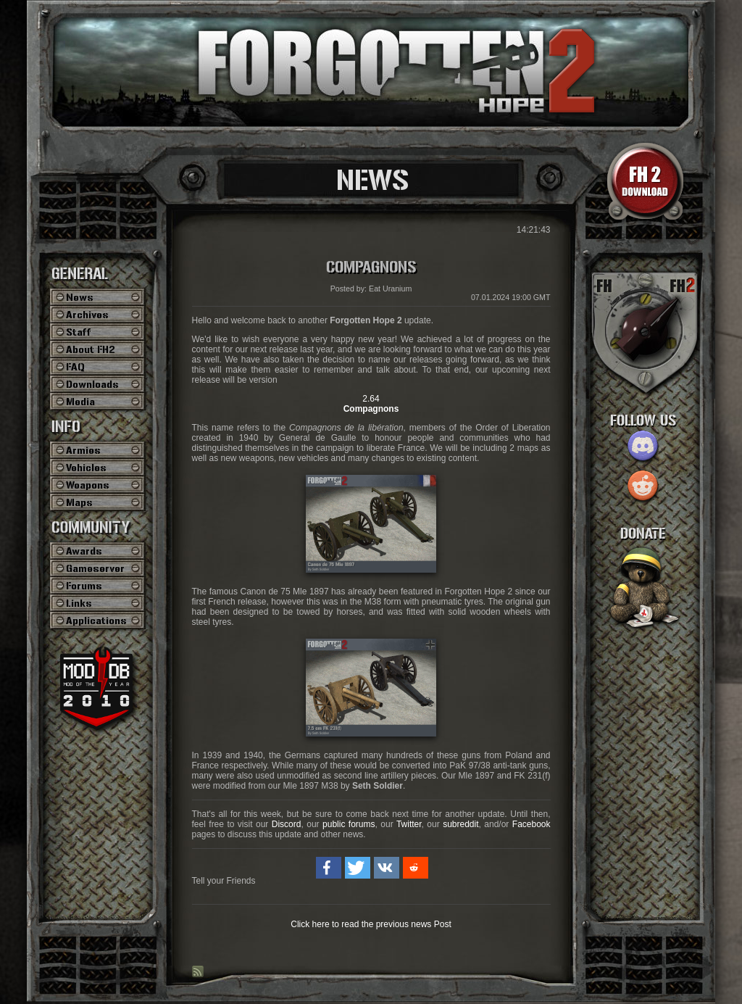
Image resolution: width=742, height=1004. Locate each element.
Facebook (531, 824)
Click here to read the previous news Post (371, 924)
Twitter (409, 824)
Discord (286, 824)
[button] (328, 868)
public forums (348, 824)
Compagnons (371, 267)
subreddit (460, 824)
